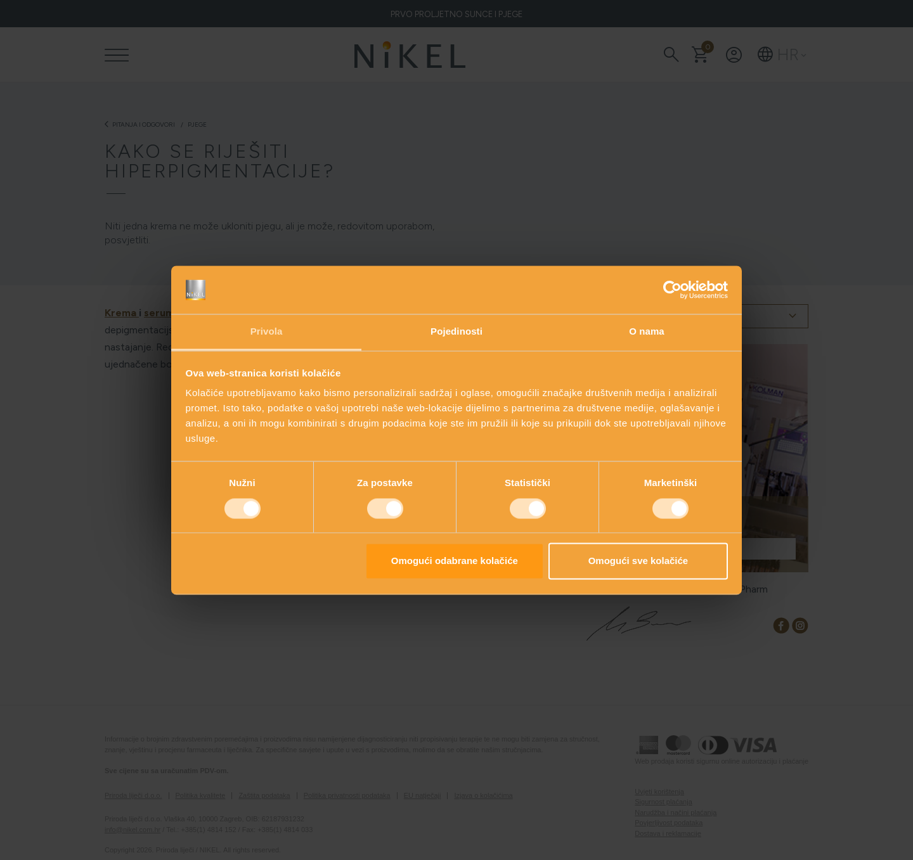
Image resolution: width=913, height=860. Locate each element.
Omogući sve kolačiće (638, 561)
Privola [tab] (266, 331)
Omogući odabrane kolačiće (454, 561)
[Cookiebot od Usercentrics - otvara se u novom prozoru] (672, 289)
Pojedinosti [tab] (456, 331)
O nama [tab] (646, 331)
